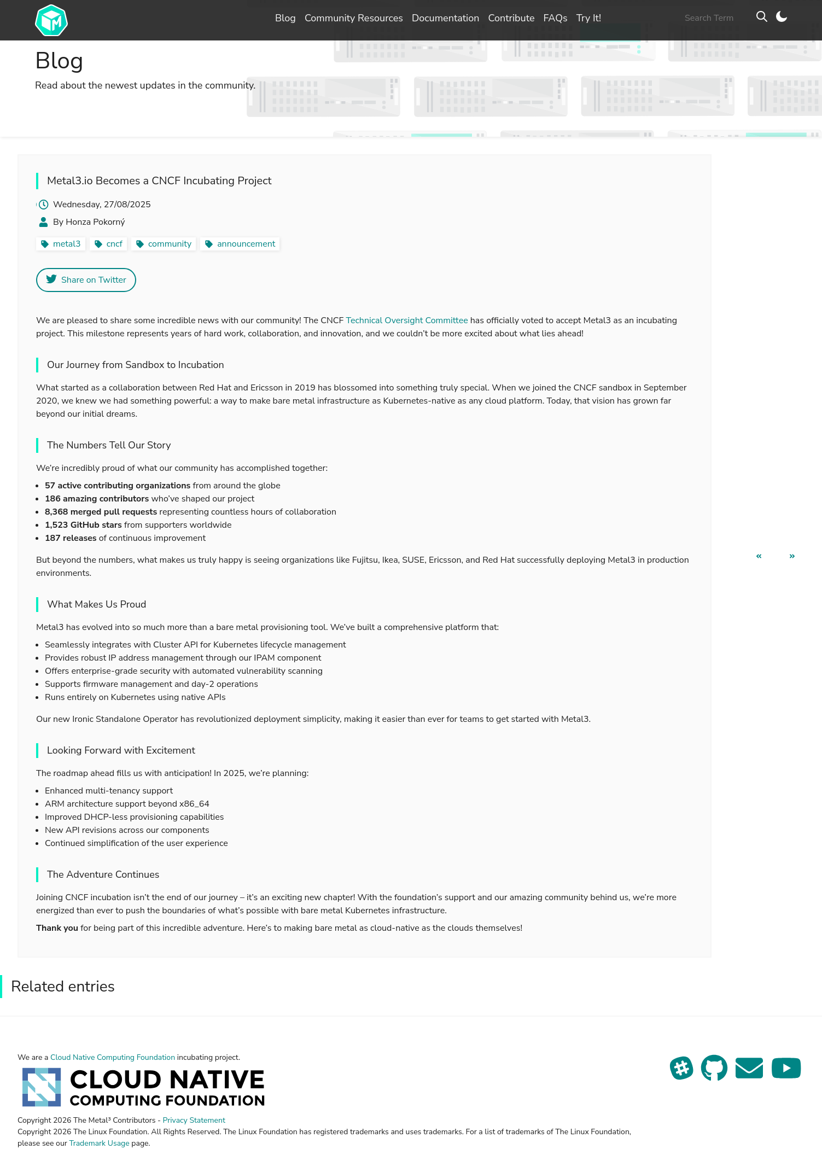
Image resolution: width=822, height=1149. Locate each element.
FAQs (555, 18)
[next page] (792, 556)
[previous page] (759, 556)
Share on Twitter (86, 279)
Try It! (588, 18)
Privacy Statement (194, 1120)
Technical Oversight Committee (407, 320)
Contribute (511, 18)
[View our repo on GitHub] (715, 1075)
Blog (285, 18)
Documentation (446, 18)
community (169, 244)
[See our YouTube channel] (786, 1075)
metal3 (67, 244)
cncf (115, 244)
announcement (246, 244)
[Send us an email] (750, 1075)
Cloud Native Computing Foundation (112, 1057)
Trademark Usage (99, 1143)
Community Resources (354, 18)
